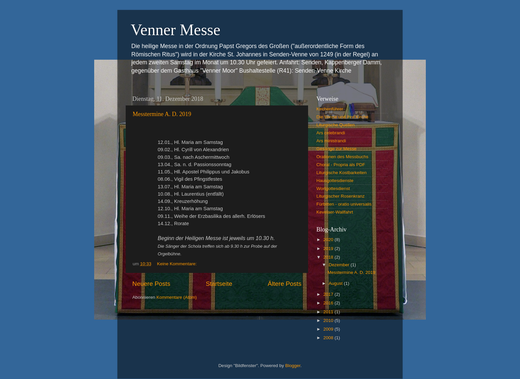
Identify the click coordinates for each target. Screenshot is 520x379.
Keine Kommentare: (177, 263)
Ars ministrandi (331, 140)
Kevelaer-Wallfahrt (334, 212)
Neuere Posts (151, 283)
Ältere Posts (284, 283)
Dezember (340, 264)
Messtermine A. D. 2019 (162, 114)
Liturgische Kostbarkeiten (341, 172)
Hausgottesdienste (335, 180)
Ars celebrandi (330, 132)
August (336, 283)
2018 (329, 257)
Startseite (219, 283)
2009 (329, 329)
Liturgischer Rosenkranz (340, 196)
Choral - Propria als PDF (340, 164)
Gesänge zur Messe (336, 148)
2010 (329, 320)
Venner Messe (176, 29)
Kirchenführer (329, 108)
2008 (329, 337)
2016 (329, 302)
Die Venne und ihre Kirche (342, 116)
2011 (329, 311)
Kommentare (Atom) (177, 297)
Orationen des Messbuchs (342, 156)
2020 (329, 239)
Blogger (292, 365)
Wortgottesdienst (333, 188)
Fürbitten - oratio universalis (344, 204)
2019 (329, 248)
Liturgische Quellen (335, 124)
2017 (329, 294)
